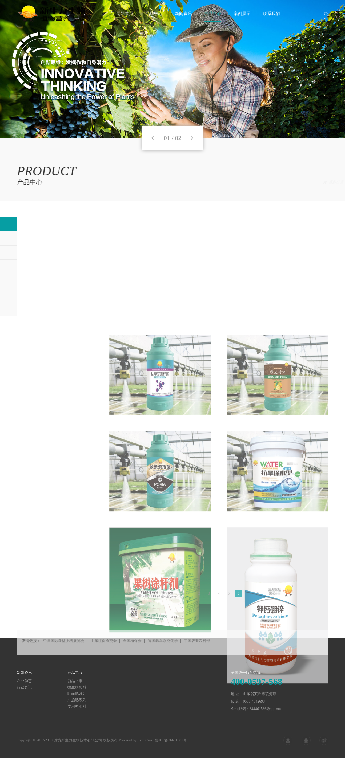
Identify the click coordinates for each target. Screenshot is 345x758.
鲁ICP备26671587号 (171, 745)
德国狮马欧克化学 (163, 652)
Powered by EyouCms (135, 745)
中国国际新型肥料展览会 (63, 652)
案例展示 (242, 20)
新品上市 (321, 182)
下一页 (254, 597)
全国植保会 (132, 652)
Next (191, 138)
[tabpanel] (172, 69)
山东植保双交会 (104, 652)
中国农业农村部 (197, 652)
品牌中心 (154, 20)
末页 (272, 597)
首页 (286, 182)
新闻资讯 (183, 20)
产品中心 (212, 20)
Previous (152, 138)
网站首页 (124, 20)
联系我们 (271, 20)
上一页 (183, 597)
